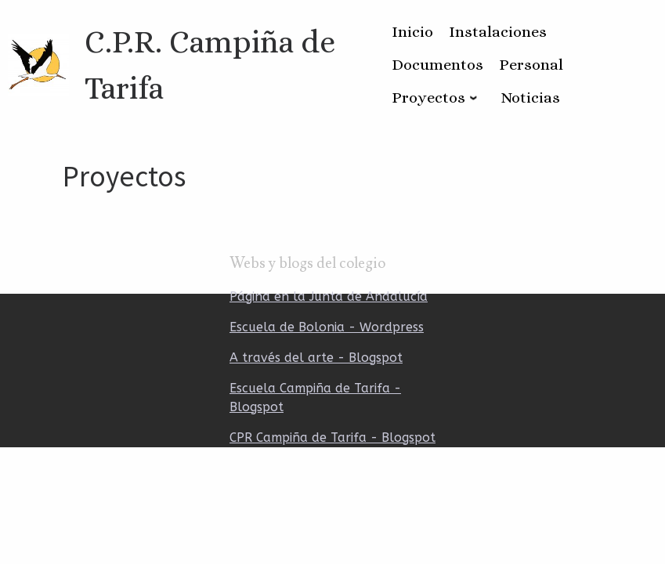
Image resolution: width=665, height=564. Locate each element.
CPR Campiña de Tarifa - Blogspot (332, 437)
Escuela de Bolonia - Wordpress (326, 327)
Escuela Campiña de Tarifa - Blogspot (315, 397)
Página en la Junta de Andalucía (328, 296)
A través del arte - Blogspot (316, 357)
